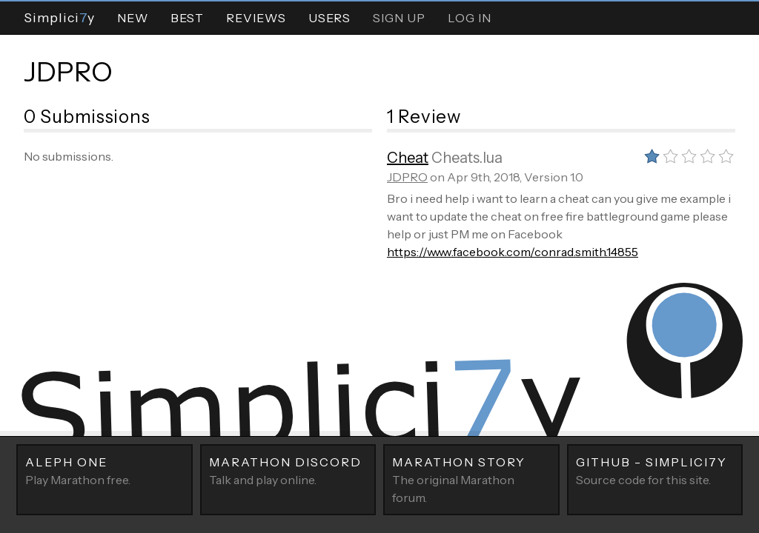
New (132, 17)
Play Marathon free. (104, 470)
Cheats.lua (467, 158)
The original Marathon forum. (471, 479)
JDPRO (68, 72)
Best (187, 17)
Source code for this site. (655, 470)
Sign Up (399, 17)
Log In (469, 17)
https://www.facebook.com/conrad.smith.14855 (512, 251)
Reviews (256, 17)
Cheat (407, 158)
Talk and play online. (288, 470)
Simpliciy (59, 17)
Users (329, 17)
